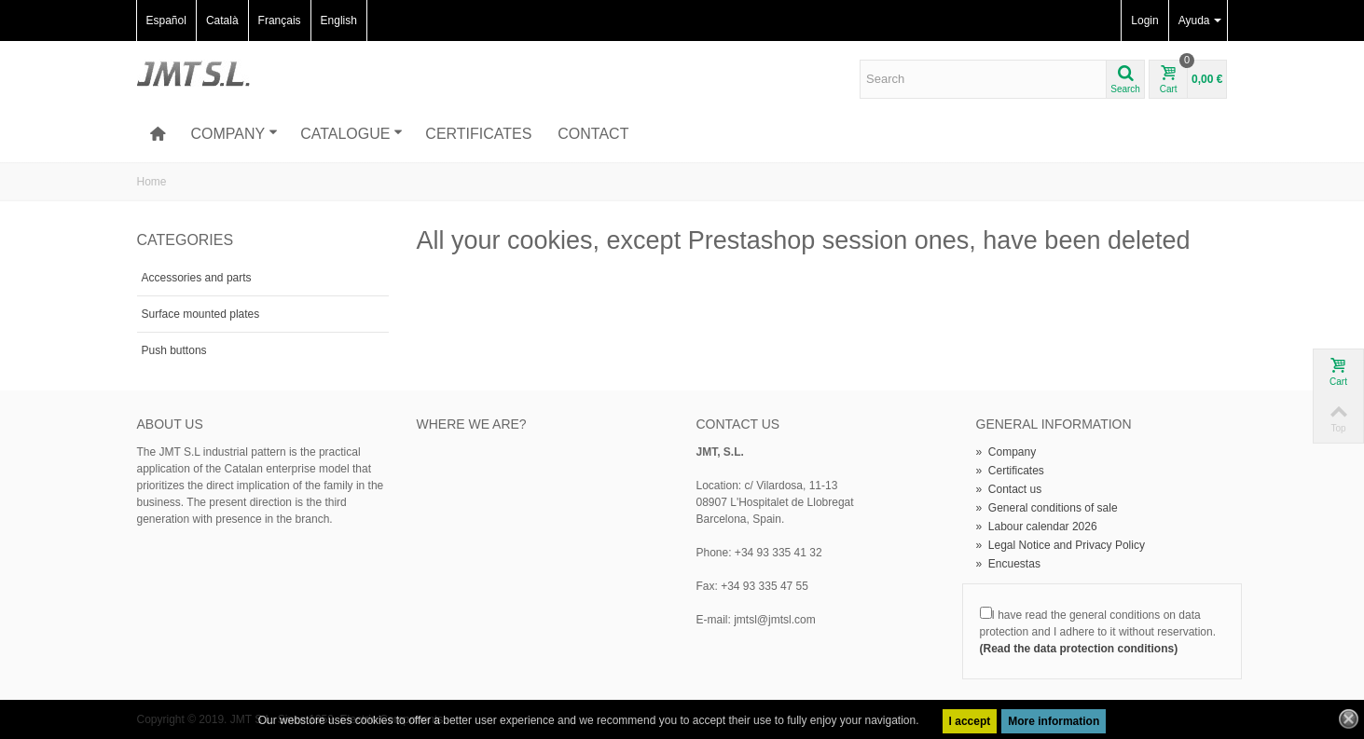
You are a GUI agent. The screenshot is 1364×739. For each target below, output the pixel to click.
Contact (593, 134)
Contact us (1009, 489)
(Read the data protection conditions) (1079, 648)
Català (222, 20)
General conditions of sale (1047, 507)
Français (279, 20)
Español (166, 20)
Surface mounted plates (201, 314)
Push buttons (174, 350)
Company (234, 134)
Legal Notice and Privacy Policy (1060, 545)
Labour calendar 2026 (1036, 526)
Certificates (478, 134)
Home (152, 181)
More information (1053, 721)
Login (1144, 20)
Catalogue (351, 134)
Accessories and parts (197, 277)
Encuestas (1008, 563)
